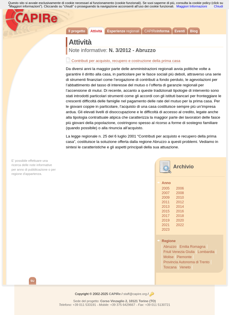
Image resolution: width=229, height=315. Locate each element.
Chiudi (218, 6)
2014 (180, 207)
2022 (180, 225)
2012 (180, 202)
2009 (165, 198)
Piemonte (184, 257)
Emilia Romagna (192, 247)
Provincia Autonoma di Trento (186, 262)
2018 (180, 216)
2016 (180, 211)
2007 (165, 193)
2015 (165, 211)
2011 (165, 202)
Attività (96, 31)
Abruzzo (169, 247)
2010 (180, 198)
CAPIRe (34, 17)
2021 (165, 225)
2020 (180, 220)
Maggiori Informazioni (191, 6)
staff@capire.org (135, 294)
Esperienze (123, 31)
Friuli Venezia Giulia (179, 252)
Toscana (170, 267)
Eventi (180, 31)
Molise (168, 257)
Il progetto (76, 31)
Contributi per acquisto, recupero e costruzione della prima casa (123, 61)
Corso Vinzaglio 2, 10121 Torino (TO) (128, 301)
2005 (165, 188)
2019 (165, 220)
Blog (194, 31)
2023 (165, 230)
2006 (180, 188)
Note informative (87, 50)
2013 (165, 207)
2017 (165, 216)
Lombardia (206, 252)
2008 (180, 193)
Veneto (185, 267)
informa (156, 31)
